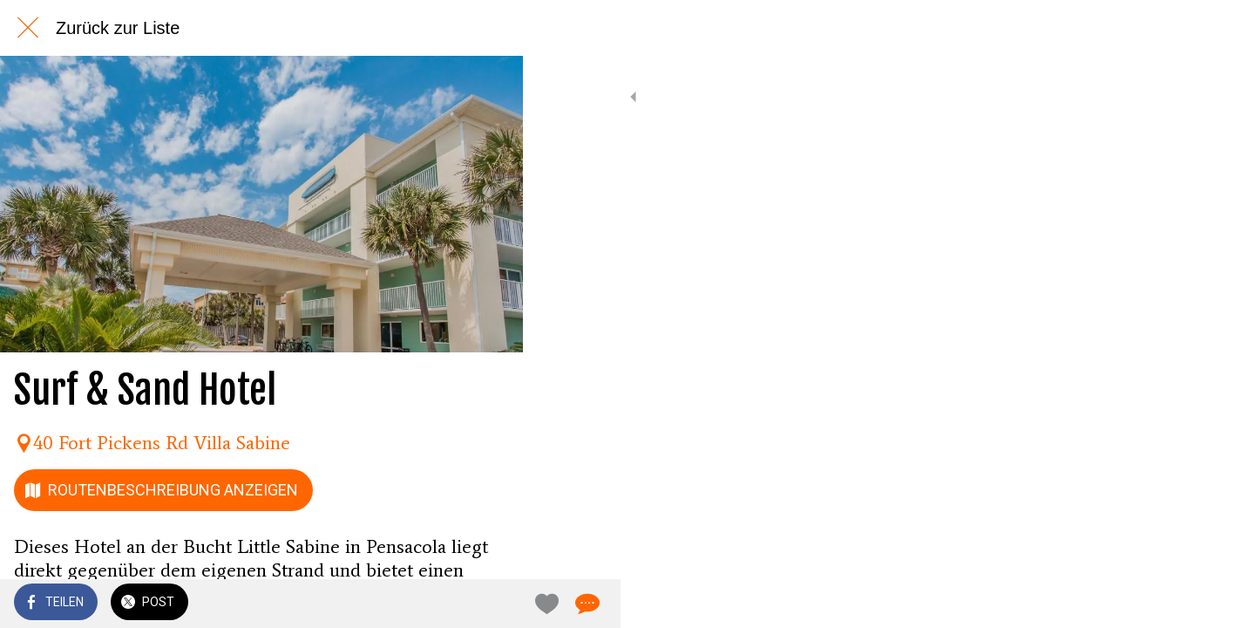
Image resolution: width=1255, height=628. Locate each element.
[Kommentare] (488, 604)
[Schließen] (27, 27)
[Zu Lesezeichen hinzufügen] (446, 604)
